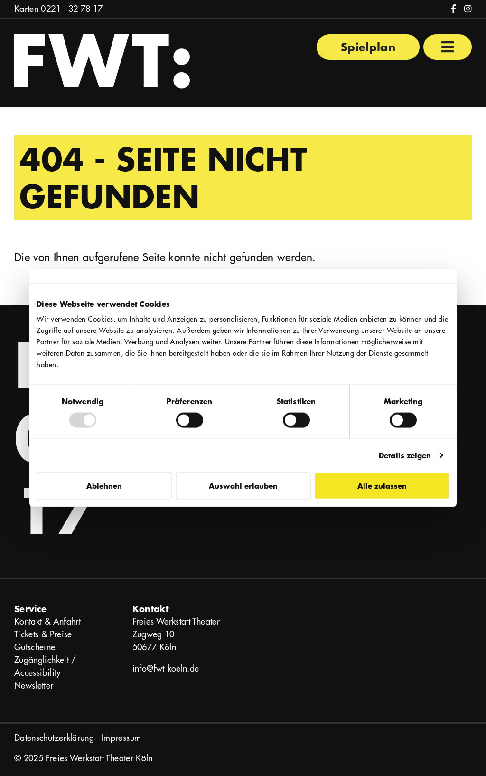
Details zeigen (405, 455)
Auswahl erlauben (243, 485)
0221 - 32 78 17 (72, 8)
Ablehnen (104, 485)
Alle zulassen (382, 485)
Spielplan (368, 46)
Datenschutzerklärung (54, 737)
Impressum (121, 737)
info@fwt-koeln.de (165, 668)
